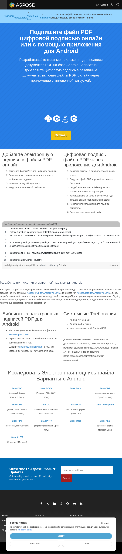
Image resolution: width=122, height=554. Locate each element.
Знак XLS (105, 421)
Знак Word (75, 421)
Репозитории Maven (19, 334)
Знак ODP (105, 388)
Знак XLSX (17, 437)
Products (39, 515)
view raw (113, 265)
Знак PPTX (46, 421)
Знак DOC (17, 388)
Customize (35, 544)
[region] (61, 244)
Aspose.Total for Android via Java (93, 293)
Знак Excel (75, 388)
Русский (102, 4)
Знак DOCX (46, 388)
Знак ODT (46, 404)
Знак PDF (76, 404)
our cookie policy (25, 530)
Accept (61, 536)
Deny (87, 544)
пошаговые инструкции (31, 347)
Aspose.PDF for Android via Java (43, 293)
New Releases (76, 515)
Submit (66, 478)
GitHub (62, 265)
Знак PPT (17, 421)
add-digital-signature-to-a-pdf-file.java (22, 265)
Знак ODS (17, 404)
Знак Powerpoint (105, 404)
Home (5, 515)
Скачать (61, 135)
